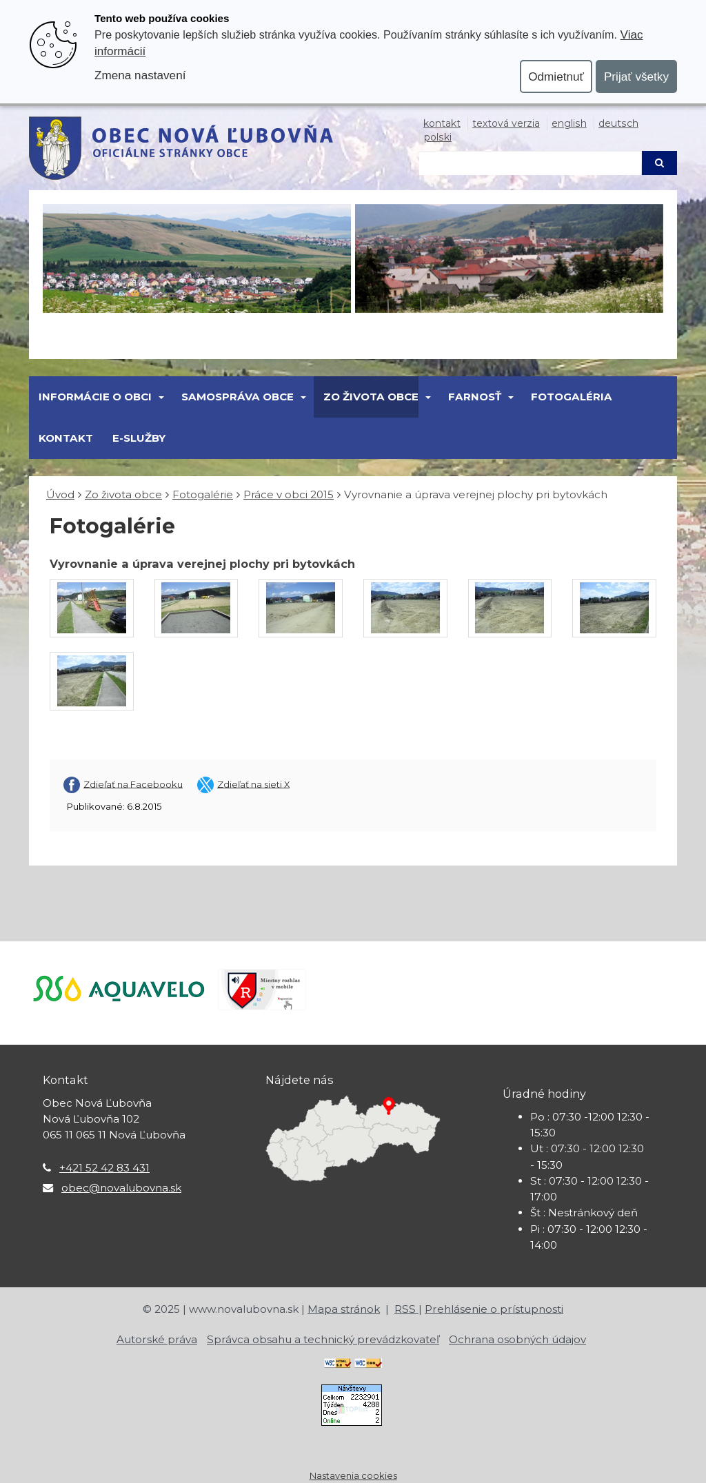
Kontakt (442, 123)
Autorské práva (157, 1339)
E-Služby (138, 437)
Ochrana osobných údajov (517, 1339)
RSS (406, 1309)
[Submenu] (160, 397)
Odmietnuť (556, 76)
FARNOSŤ (474, 396)
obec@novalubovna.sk (121, 1187)
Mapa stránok (343, 1309)
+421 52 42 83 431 (104, 1167)
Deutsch (618, 123)
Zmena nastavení (139, 75)
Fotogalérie (202, 494)
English (569, 123)
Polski (438, 137)
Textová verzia (506, 123)
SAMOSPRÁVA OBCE (237, 396)
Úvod (60, 494)
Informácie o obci (95, 396)
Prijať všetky (636, 76)
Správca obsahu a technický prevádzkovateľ (323, 1339)
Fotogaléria (571, 396)
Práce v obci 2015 (288, 494)
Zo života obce (370, 396)
